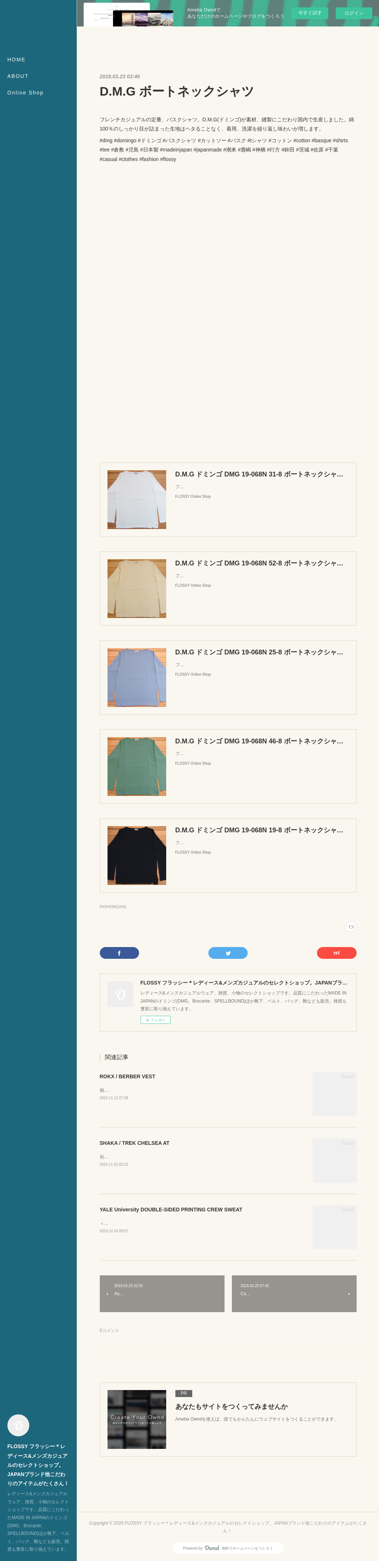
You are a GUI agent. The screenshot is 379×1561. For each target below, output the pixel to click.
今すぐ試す (310, 12)
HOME (16, 59)
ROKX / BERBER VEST (128, 1076)
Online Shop (25, 93)
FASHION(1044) (113, 907)
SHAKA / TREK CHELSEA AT (135, 1143)
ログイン (354, 13)
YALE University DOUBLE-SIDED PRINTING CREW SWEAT (171, 1209)
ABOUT (18, 76)
